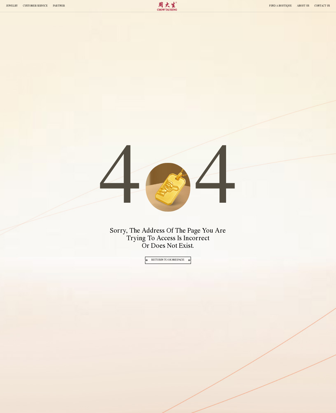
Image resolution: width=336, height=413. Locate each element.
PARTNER (59, 6)
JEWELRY (12, 6)
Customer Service (35, 6)
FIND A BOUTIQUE (280, 6)
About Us (303, 6)
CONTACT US (322, 6)
